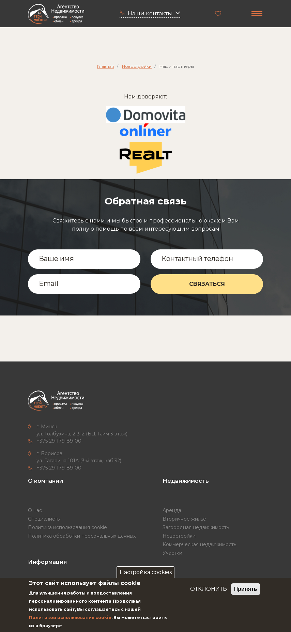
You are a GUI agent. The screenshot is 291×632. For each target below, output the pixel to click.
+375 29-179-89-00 (58, 441)
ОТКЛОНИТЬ (208, 589)
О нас (35, 510)
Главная (105, 66)
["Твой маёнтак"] (56, 14)
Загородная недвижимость (196, 527)
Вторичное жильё (184, 519)
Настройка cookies (146, 572)
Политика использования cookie (67, 527)
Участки (172, 553)
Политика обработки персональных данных (82, 536)
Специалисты (44, 519)
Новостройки (137, 66)
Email (48, 283)
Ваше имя (56, 259)
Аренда (172, 510)
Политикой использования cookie (70, 617)
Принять (245, 589)
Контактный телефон (197, 259)
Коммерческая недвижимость (199, 544)
